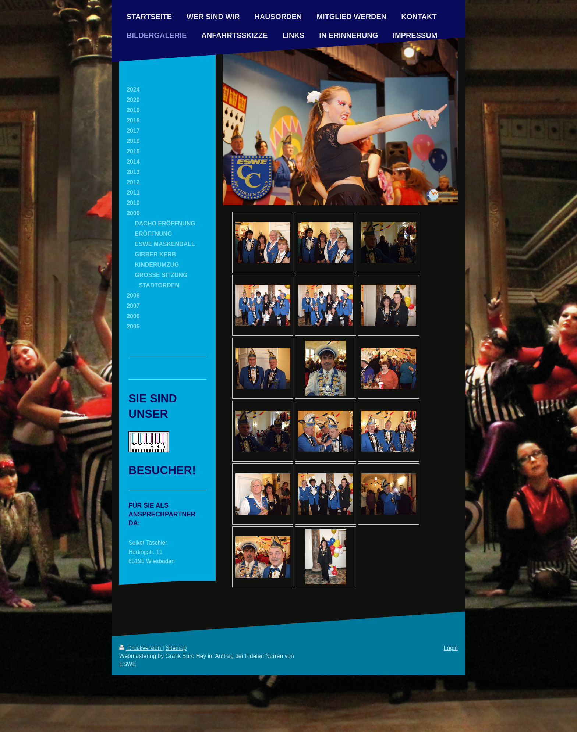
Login (451, 648)
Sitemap (176, 648)
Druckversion (141, 648)
